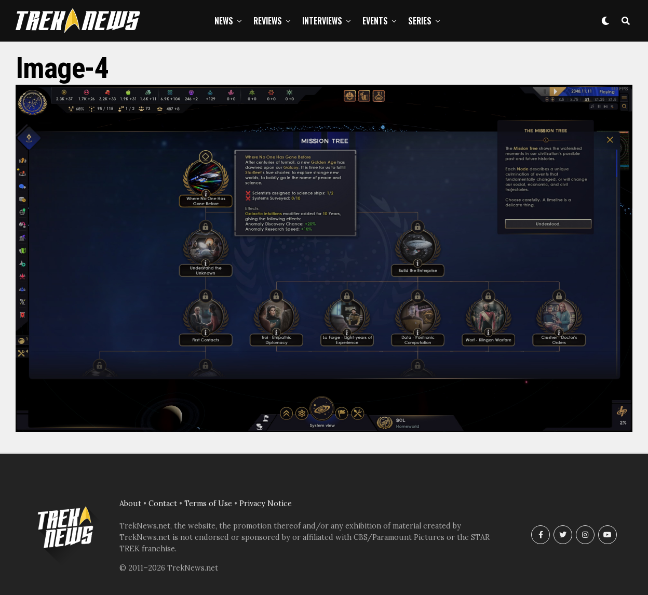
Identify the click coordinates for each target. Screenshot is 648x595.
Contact (162, 503)
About (130, 503)
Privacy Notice (265, 503)
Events (375, 21)
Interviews (322, 21)
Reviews (267, 21)
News (223, 21)
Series (419, 21)
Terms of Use (208, 503)
